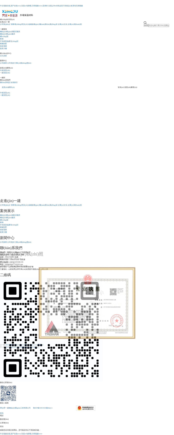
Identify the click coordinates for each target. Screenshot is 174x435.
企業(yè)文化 (62, 24)
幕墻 (1, 39)
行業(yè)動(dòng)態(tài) (22, 63)
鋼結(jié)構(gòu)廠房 (7, 34)
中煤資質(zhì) (5, 70)
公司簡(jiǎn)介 (5, 24)
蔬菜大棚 (3, 48)
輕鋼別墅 (3, 44)
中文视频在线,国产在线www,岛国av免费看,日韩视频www (21, 434)
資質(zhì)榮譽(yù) (8, 87)
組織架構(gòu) (33, 24)
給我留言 (14, 82)
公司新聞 (3, 63)
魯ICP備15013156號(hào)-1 (43, 408)
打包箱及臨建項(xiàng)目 (9, 41)
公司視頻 (10, 63)
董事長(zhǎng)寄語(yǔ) (19, 24)
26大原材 (3, 56)
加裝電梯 (3, 46)
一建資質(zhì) (5, 73)
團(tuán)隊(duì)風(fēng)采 (48, 24)
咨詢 (1, 413)
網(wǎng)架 (4, 36)
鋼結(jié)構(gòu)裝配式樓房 (10, 31)
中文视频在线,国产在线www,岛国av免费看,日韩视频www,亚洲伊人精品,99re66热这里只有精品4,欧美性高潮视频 (41, 6)
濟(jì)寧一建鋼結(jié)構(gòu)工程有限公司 (15, 408)
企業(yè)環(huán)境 (75, 24)
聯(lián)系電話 (5, 82)
